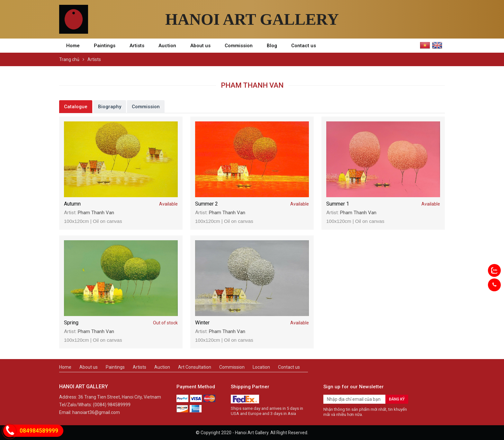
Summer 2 (252, 203)
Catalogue (75, 107)
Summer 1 (383, 203)
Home (73, 45)
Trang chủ (69, 59)
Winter (252, 322)
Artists (137, 45)
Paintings (104, 45)
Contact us (303, 45)
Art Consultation (194, 367)
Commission (239, 45)
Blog (272, 45)
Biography (109, 107)
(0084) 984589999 (111, 404)
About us (200, 45)
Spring (121, 322)
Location (261, 367)
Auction (167, 45)
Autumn (121, 203)
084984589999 (39, 430)
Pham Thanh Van (96, 213)
